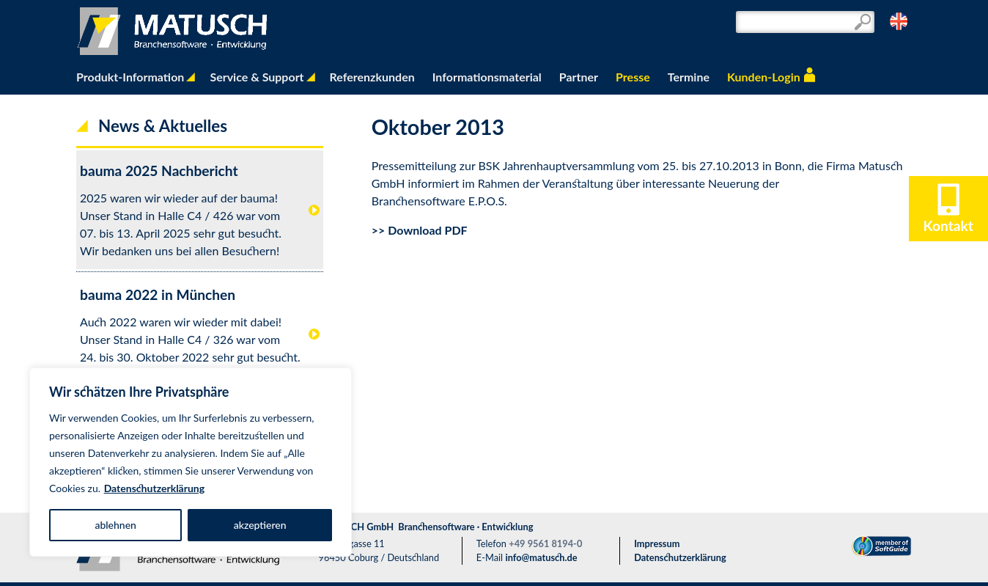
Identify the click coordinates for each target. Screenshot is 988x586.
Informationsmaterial (487, 77)
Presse (633, 77)
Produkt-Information (130, 77)
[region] (190, 462)
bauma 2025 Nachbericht (159, 170)
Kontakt (948, 218)
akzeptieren (260, 525)
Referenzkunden (372, 77)
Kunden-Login (763, 77)
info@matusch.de (541, 557)
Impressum (656, 543)
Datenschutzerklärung (154, 488)
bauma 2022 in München (157, 294)
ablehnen (115, 525)
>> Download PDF (420, 230)
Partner (578, 77)
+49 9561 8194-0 (545, 543)
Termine (688, 77)
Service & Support (256, 77)
